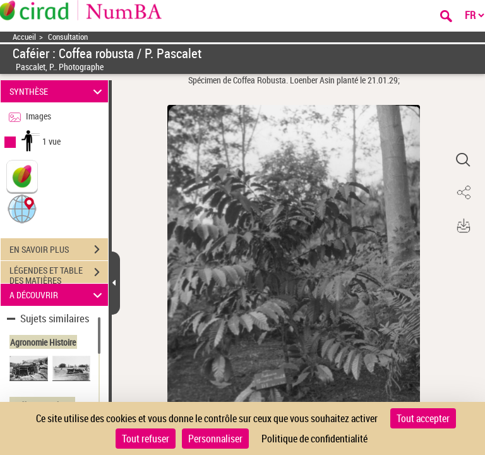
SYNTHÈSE (57, 91)
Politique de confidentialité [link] (314, 439)
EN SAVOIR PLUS (58, 249)
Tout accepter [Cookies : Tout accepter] (423, 418)
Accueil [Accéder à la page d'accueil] (24, 37)
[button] (22, 208)
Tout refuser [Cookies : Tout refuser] (145, 439)
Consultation (68, 37)
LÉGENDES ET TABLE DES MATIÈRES (58, 274)
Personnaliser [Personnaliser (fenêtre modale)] (215, 439)
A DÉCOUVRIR (57, 295)
